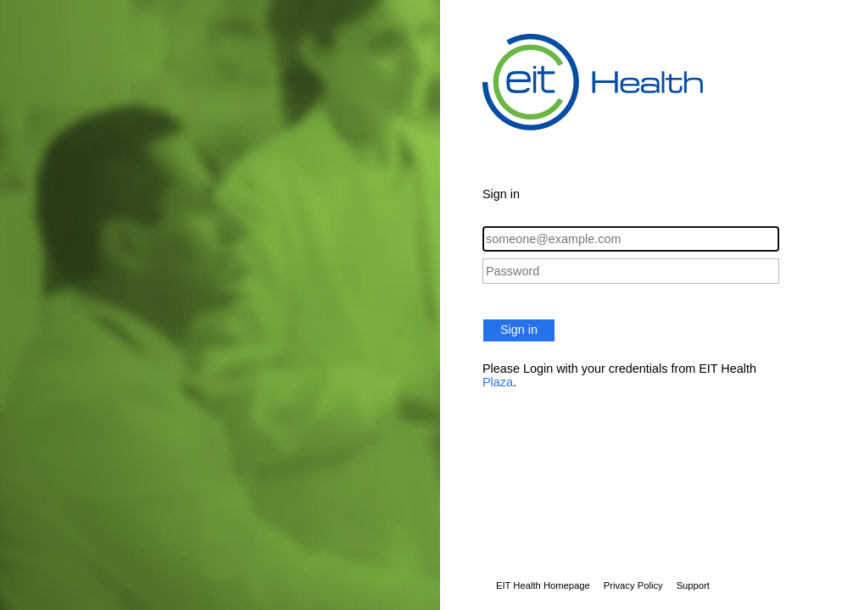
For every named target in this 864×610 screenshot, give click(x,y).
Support (693, 585)
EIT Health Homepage (543, 585)
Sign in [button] (519, 329)
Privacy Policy (633, 585)
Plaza (497, 382)
